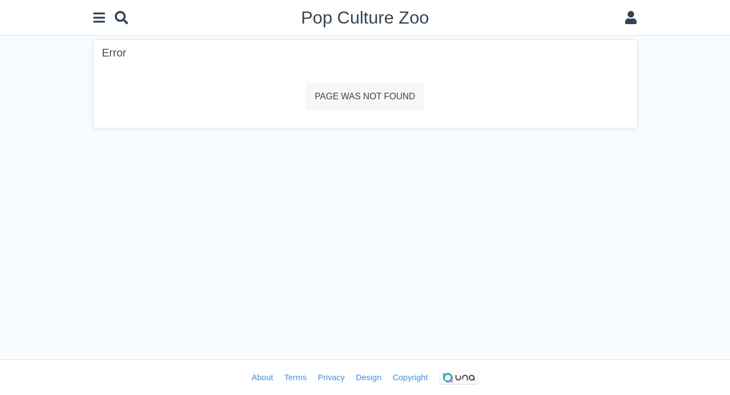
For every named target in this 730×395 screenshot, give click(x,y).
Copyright (410, 377)
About (262, 377)
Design (369, 377)
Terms (295, 377)
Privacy (330, 377)
